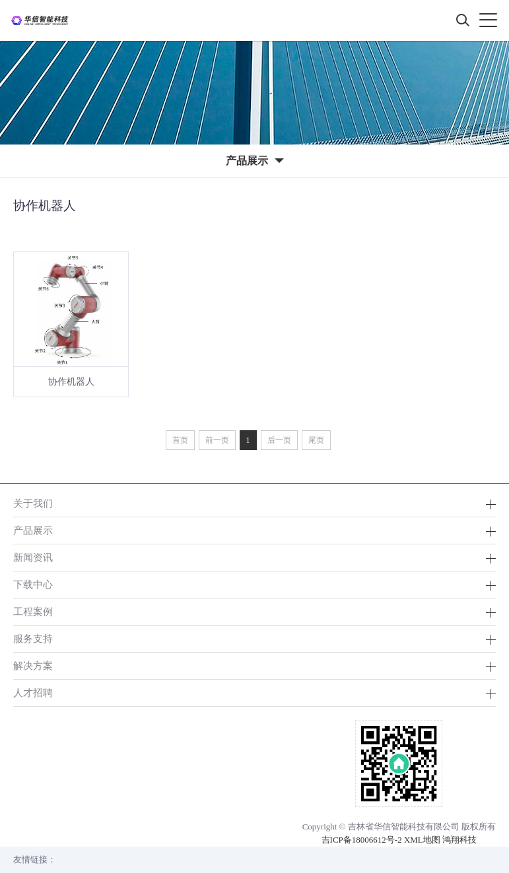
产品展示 (33, 530)
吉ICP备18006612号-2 (362, 840)
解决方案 (33, 665)
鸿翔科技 (459, 840)
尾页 (316, 440)
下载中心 (33, 584)
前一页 (217, 440)
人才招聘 (33, 692)
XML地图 (422, 840)
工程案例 (33, 611)
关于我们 (33, 503)
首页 (180, 440)
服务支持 (33, 638)
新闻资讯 (33, 557)
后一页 (279, 440)
